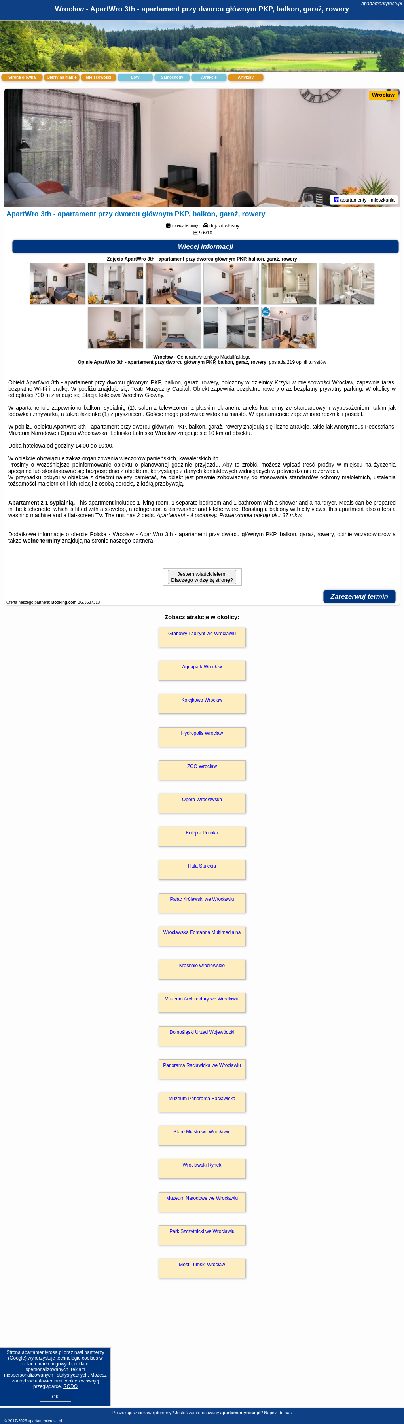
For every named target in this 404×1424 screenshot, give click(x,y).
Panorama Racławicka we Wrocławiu (202, 1065)
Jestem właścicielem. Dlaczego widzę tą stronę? (202, 577)
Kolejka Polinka (202, 833)
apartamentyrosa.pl (381, 3)
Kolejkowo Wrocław (202, 700)
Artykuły (246, 77)
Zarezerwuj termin (360, 596)
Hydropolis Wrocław (202, 733)
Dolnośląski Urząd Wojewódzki (202, 1032)
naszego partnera (131, 540)
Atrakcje (208, 77)
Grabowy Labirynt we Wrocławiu (202, 633)
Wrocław (383, 95)
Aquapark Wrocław (202, 666)
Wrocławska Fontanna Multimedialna (202, 932)
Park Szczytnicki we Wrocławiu (201, 1231)
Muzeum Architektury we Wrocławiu (202, 999)
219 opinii (297, 362)
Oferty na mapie (62, 77)
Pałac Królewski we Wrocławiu (202, 899)
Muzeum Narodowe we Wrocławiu (202, 1198)
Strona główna (22, 77)
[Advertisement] (202, 1351)
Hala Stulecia (202, 866)
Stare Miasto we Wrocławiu (202, 1132)
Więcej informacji (205, 246)
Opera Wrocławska (202, 799)
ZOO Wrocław (202, 766)
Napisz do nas (278, 1412)
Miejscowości (98, 77)
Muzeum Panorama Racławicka (202, 1098)
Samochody (172, 77)
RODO (70, 1386)
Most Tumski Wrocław (202, 1264)
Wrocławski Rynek (202, 1165)
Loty (135, 77)
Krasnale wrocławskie (202, 965)
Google (17, 1358)
